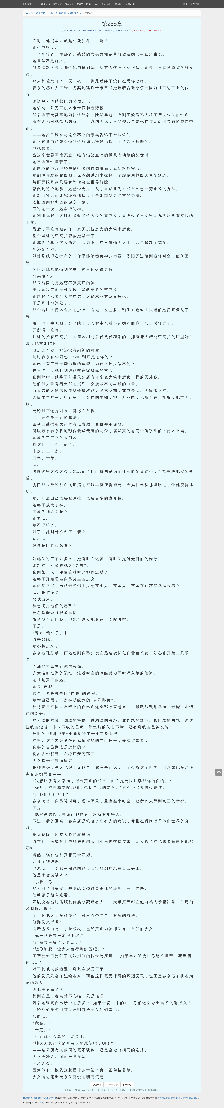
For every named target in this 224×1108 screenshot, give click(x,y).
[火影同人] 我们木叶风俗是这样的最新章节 (177, 1098)
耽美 (88, 4)
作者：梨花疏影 (105, 30)
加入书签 (138, 30)
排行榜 (119, 4)
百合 (96, 4)
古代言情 (69, 4)
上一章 (97, 1084)
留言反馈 (154, 30)
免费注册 (194, 4)
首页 (29, 13)
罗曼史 (80, 4)
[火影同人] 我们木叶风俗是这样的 (64, 13)
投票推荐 (123, 30)
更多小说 (106, 4)
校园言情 (45, 4)
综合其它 (40, 13)
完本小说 (130, 4)
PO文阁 (28, 4)
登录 (185, 4)
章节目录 (112, 1084)
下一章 (127, 1084)
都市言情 (57, 4)
